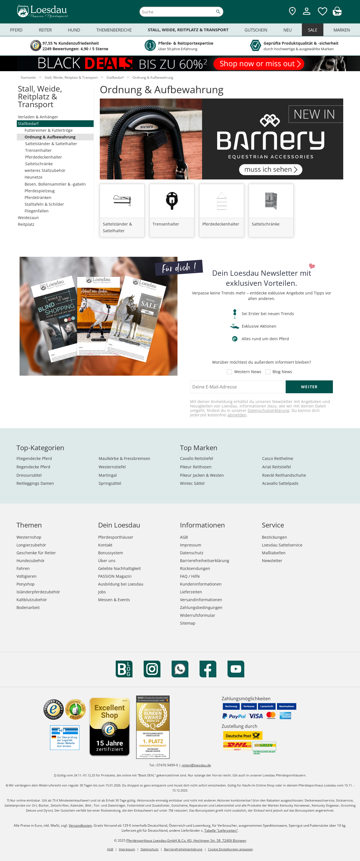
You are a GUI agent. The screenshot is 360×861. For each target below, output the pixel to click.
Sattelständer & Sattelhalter (51, 143)
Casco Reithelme (277, 458)
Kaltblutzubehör (31, 599)
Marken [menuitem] (341, 30)
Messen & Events (114, 599)
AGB (184, 537)
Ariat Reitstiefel (276, 466)
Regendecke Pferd (33, 466)
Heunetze (33, 177)
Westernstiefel (112, 466)
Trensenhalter (38, 150)
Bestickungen (274, 537)
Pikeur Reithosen (196, 466)
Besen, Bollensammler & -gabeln (55, 184)
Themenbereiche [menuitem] (114, 30)
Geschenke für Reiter (36, 552)
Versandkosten (80, 825)
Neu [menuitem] (287, 30)
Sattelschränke (39, 163)
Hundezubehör (30, 560)
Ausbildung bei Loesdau (120, 584)
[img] (337, 14)
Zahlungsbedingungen (201, 607)
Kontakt (105, 545)
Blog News (282, 371)
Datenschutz (191, 552)
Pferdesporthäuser (115, 537)
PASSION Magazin (115, 576)
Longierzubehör (31, 545)
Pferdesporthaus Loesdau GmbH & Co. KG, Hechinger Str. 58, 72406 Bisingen (186, 840)
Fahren (23, 568)
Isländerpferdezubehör (38, 591)
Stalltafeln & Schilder (44, 204)
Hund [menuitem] (74, 30)
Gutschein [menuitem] (256, 30)
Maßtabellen (274, 552)
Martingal (108, 475)
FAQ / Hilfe (190, 576)
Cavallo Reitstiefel (196, 458)
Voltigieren (26, 576)
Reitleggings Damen (35, 483)
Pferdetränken (38, 197)
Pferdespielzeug (40, 190)
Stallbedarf (28, 123)
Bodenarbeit (28, 607)
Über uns (106, 560)
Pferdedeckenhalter (43, 157)
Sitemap (187, 623)
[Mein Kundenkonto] (306, 15)
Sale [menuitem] (312, 30)
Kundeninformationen (201, 584)
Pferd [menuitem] (16, 30)
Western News (247, 371)
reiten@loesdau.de (196, 765)
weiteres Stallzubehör (45, 170)
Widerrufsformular (197, 615)
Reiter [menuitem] (45, 30)
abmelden (237, 415)
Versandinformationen (201, 599)
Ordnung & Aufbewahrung (50, 137)
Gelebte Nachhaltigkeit (119, 568)
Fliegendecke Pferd (34, 458)
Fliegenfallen (37, 211)
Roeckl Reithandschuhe (284, 475)
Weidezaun (28, 217)
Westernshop (28, 537)
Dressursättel (29, 475)
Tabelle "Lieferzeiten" (221, 830)
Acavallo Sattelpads (280, 483)
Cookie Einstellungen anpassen (230, 849)
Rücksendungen (195, 568)
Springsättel (110, 483)
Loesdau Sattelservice (282, 545)
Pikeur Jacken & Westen (202, 475)
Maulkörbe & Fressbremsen (124, 458)
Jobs (102, 591)
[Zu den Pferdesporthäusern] (292, 11)
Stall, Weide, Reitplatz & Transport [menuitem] (188, 30)
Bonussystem (110, 552)
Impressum (190, 545)
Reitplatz (26, 224)
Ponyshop (25, 584)
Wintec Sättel (192, 483)
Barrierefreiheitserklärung (204, 560)
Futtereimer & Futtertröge (49, 130)
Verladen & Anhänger (38, 116)
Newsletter (272, 560)
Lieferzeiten (191, 591)
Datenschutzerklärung (268, 410)
